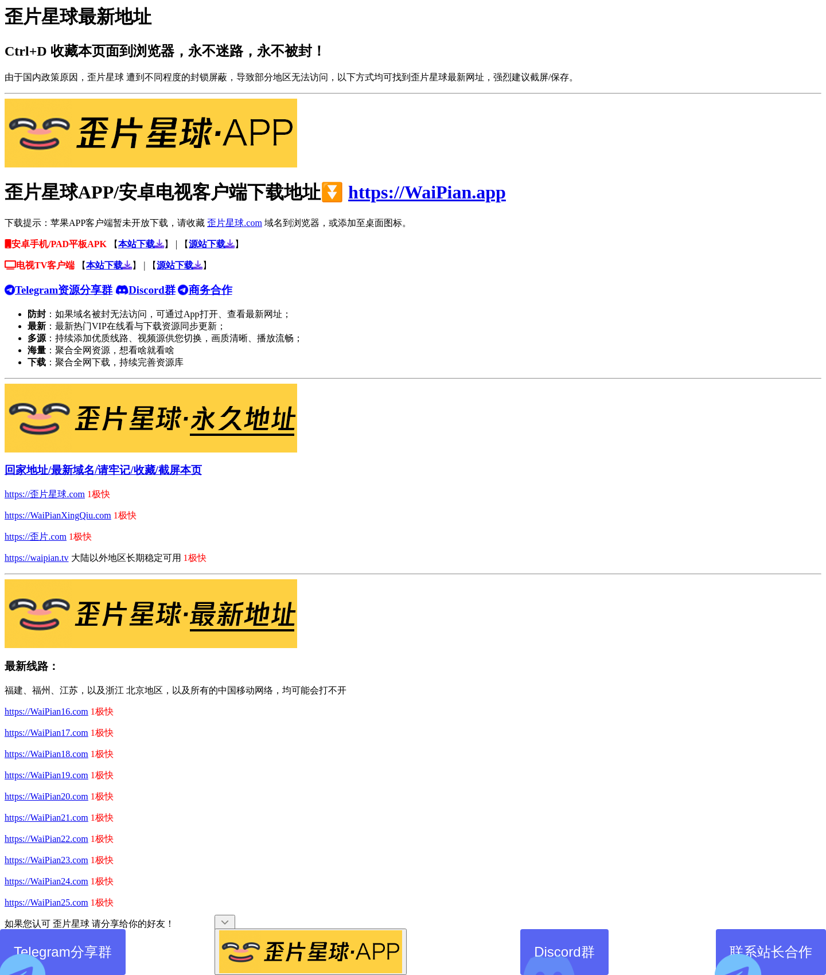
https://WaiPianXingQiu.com (58, 515)
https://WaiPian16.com (46, 711)
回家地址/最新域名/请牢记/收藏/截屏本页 (103, 470)
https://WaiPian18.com (46, 754)
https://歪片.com (36, 536)
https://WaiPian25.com (46, 902)
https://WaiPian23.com (46, 860)
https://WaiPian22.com (46, 839)
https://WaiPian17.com (46, 733)
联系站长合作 (764, 959)
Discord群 (557, 959)
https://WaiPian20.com (46, 796)
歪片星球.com (234, 223)
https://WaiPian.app (427, 192)
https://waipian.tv (37, 558)
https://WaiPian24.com (46, 881)
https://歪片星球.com (45, 494)
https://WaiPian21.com (46, 817)
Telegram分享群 (56, 959)
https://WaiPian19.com (46, 775)
